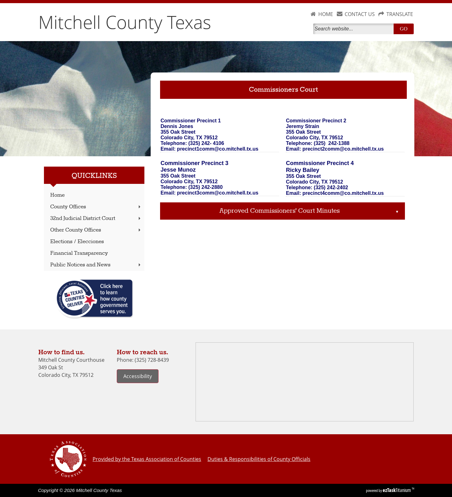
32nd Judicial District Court (96, 218)
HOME (325, 14)
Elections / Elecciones (77, 241)
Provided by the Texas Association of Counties (147, 459)
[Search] (354, 29)
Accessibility (137, 376)
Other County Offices (96, 230)
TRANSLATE (399, 14)
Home (57, 195)
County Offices (96, 207)
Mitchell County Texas (124, 22)
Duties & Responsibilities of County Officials (258, 459)
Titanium (397, 490)
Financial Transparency (79, 253)
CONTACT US (360, 14)
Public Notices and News (96, 265)
